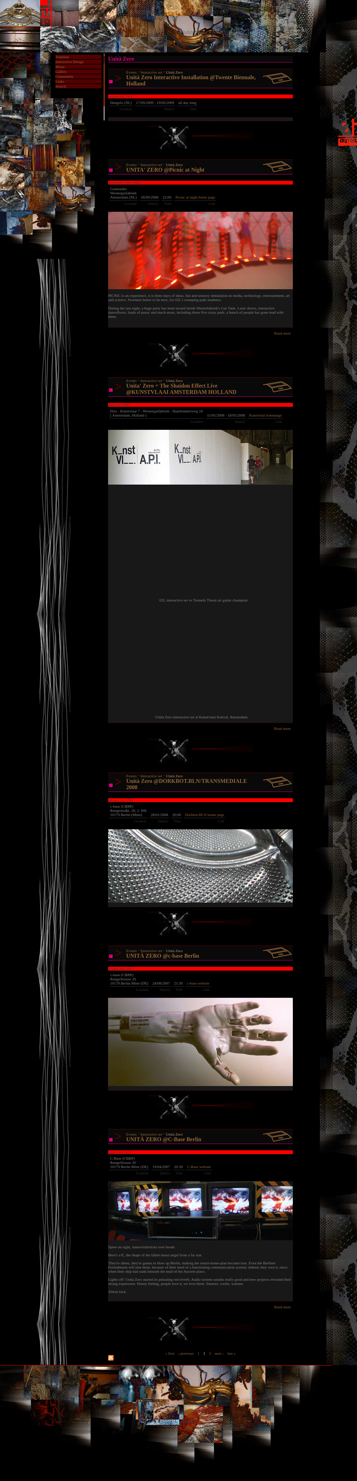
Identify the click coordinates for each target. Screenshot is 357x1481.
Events (131, 72)
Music (60, 67)
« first (169, 1353)
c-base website (198, 983)
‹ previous (185, 1353)
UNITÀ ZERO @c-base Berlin (162, 956)
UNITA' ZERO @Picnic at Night (165, 170)
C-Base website (199, 1167)
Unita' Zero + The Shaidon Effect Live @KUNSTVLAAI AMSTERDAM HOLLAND (181, 389)
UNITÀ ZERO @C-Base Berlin (163, 1139)
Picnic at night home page (195, 197)
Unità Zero (174, 72)
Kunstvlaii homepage (265, 415)
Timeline (62, 57)
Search (60, 86)
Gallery (61, 71)
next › (219, 1353)
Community (64, 76)
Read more (282, 333)
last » (231, 1353)
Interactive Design (69, 62)
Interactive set (151, 72)
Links (59, 81)
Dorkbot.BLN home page (204, 815)
